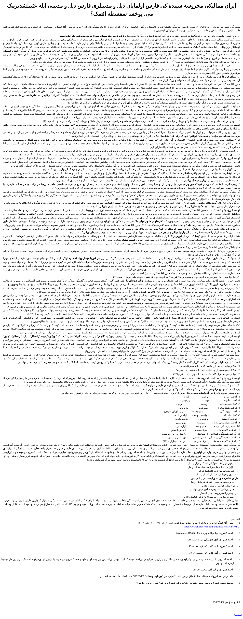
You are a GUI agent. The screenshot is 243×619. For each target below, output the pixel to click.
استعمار (237, 614)
